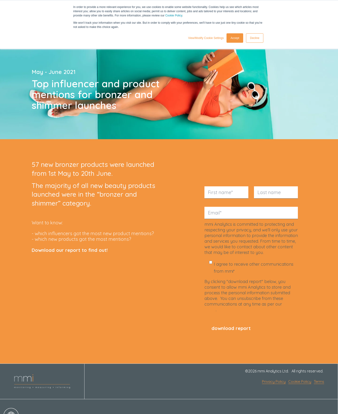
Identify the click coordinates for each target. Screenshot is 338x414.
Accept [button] (234, 37)
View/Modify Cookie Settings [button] (206, 37)
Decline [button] (254, 37)
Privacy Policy (274, 381)
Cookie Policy (173, 15)
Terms (319, 381)
